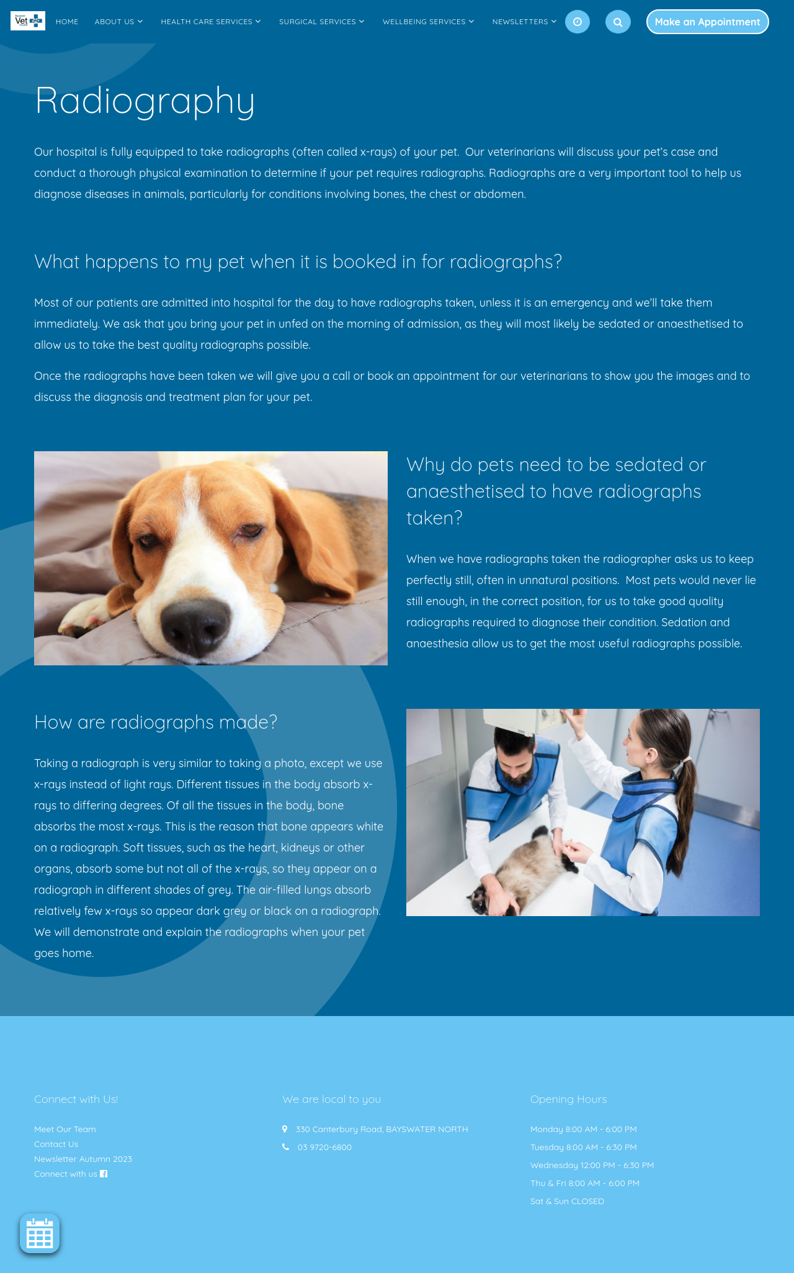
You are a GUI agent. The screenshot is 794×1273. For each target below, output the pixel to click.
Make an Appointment (708, 22)
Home (67, 21)
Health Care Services (207, 21)
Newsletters (520, 21)
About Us (115, 21)
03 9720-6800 (325, 1147)
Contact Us (56, 1143)
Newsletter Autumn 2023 (83, 1158)
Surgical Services (317, 21)
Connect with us (65, 1173)
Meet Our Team (65, 1129)
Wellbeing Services (424, 21)
